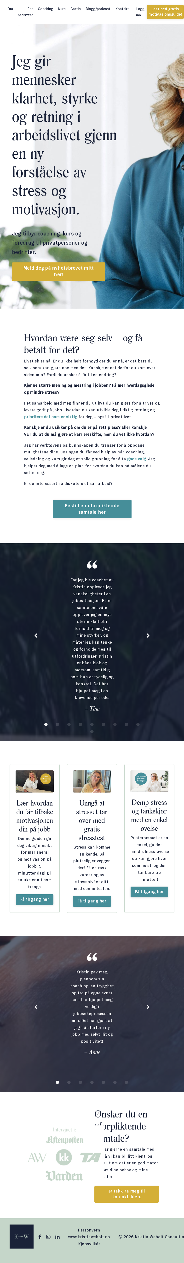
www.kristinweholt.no (89, 1244)
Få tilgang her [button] (34, 903)
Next (148, 636)
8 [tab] (126, 725)
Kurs (62, 9)
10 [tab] (92, 732)
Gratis (75, 9)
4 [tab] (80, 725)
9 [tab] (138, 725)
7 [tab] (115, 725)
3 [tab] (69, 725)
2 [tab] (57, 725)
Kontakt (122, 9)
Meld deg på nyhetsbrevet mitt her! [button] (58, 271)
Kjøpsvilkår (89, 1251)
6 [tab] (103, 725)
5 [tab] (92, 725)
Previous (36, 636)
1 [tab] (46, 725)
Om (10, 9)
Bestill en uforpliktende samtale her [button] (92, 510)
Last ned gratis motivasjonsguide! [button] (165, 12)
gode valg (136, 459)
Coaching (45, 9)
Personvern (89, 1237)
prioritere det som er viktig (50, 417)
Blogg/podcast (98, 9)
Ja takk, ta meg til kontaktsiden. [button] (126, 1201)
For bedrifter (25, 12)
